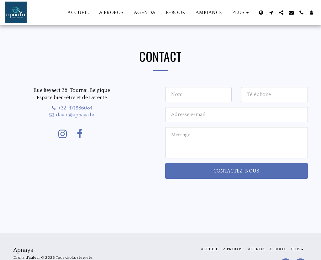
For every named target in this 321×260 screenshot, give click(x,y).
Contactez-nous (236, 171)
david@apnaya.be (72, 115)
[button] (271, 12)
